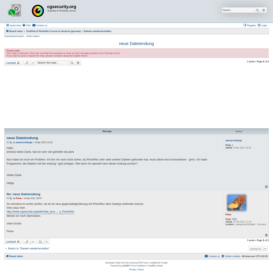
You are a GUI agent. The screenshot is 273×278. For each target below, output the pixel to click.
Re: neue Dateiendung (23, 194)
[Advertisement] (136, 97)
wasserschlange (233, 140)
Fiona (228, 214)
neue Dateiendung (136, 43)
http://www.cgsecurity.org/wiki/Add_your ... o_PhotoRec (40, 211)
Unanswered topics (14, 36)
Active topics (33, 36)
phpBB (125, 266)
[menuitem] (26, 25)
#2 (8, 198)
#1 (8, 142)
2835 (234, 219)
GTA (140, 263)
